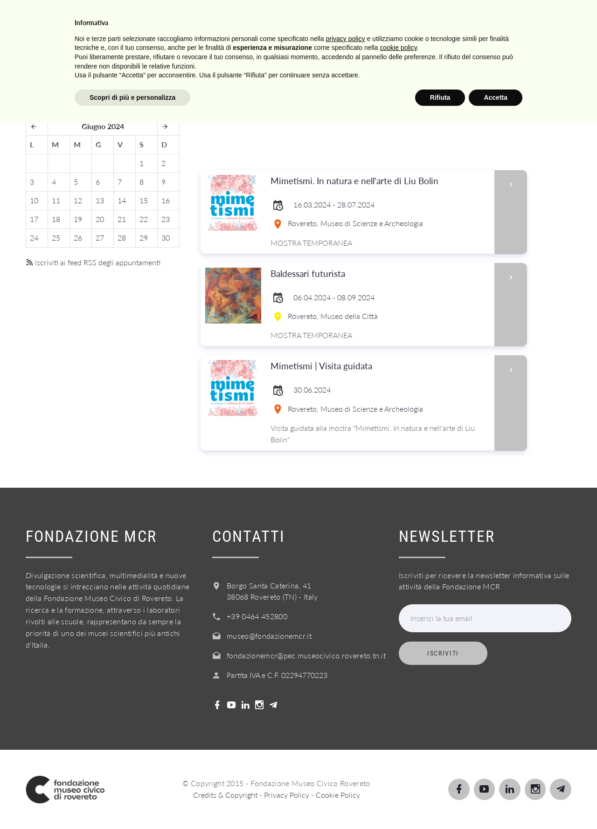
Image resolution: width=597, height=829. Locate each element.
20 (100, 218)
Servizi (292, 18)
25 (56, 237)
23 (165, 218)
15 (143, 200)
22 (143, 218)
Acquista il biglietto (415, 18)
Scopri (191, 18)
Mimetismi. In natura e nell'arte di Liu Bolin (379, 181)
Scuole (241, 18)
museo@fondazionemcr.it (269, 635)
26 (78, 237)
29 (143, 237)
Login (539, 18)
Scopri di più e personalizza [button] (132, 803)
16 (165, 200)
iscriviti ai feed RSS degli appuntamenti (93, 262)
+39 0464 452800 (257, 616)
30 (165, 237)
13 (100, 200)
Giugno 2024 (103, 126)
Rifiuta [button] (440, 803)
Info (337, 18)
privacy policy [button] (345, 744)
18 (56, 218)
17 (34, 218)
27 (100, 237)
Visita (144, 18)
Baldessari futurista (379, 274)
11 (56, 200)
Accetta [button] (495, 803)
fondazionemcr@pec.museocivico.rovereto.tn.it (306, 655)
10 (34, 200)
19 (78, 218)
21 (122, 218)
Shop (494, 18)
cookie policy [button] (398, 754)
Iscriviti (443, 653)
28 (122, 237)
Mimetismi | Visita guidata (379, 366)
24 (34, 237)
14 (122, 200)
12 (78, 200)
